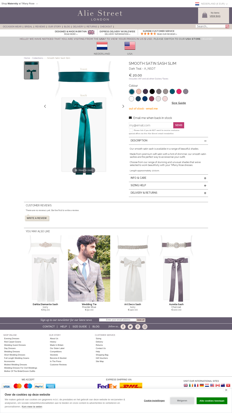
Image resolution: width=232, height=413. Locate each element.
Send (178, 125)
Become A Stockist (58, 358)
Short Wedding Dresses (14, 355)
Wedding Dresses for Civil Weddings (20, 368)
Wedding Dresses (12, 351)
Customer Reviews (58, 365)
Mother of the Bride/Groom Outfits (19, 371)
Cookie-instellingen (154, 400)
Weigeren (182, 400)
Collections (38, 58)
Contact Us (101, 348)
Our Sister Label (57, 348)
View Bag (215, 16)
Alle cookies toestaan (212, 400)
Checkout (106, 27)
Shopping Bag (102, 355)
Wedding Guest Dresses (15, 345)
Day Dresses (10, 348)
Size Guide (179, 103)
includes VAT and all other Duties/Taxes (148, 78)
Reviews (40, 27)
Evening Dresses (11, 338)
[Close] (207, 39)
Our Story (54, 27)
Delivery (78, 27)
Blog (67, 27)
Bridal (28, 27)
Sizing (98, 338)
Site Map (100, 361)
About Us (54, 338)
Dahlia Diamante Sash (45, 304)
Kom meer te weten (32, 406)
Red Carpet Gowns (12, 342)
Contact (49, 326)
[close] (226, 390)
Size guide (79, 326)
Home (27, 58)
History (53, 342)
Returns (91, 27)
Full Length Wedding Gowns (16, 358)
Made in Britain (56, 345)
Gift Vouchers (102, 358)
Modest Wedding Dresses (15, 365)
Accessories (9, 361)
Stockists (54, 355)
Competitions (56, 351)
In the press (55, 361)
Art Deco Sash (132, 304)
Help (63, 326)
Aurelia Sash (176, 304)
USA (130, 53)
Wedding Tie (89, 304)
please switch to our (177, 39)
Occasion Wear (12, 27)
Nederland (102, 53)
